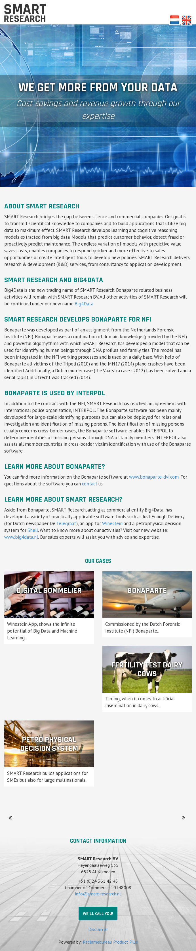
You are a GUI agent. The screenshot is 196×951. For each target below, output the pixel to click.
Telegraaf (66, 523)
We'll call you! (98, 913)
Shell (33, 530)
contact (89, 484)
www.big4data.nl (21, 537)
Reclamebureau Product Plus (110, 942)
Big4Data (84, 304)
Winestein (112, 523)
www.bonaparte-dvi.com (154, 477)
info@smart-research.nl (98, 894)
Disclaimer (98, 929)
